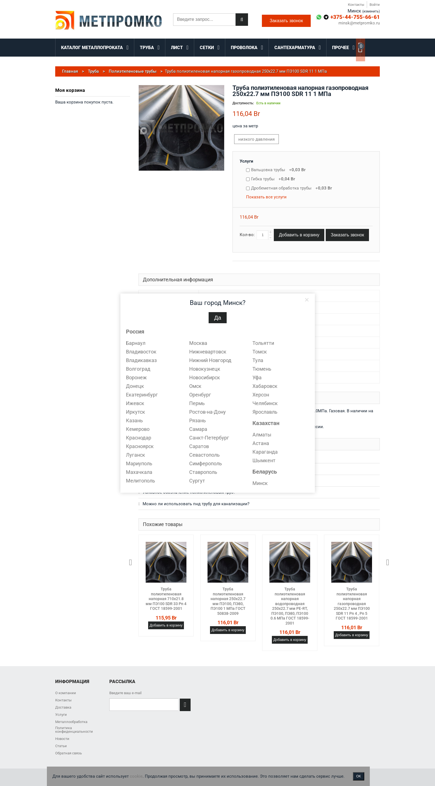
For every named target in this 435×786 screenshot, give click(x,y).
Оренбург (200, 395)
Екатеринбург (142, 395)
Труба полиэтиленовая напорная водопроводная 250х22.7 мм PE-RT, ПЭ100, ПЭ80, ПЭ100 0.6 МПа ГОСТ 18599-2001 (289, 606)
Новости (62, 738)
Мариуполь (139, 463)
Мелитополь (140, 481)
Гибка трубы (273, 178)
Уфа (257, 377)
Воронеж (136, 377)
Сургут (197, 481)
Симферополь (205, 463)
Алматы (261, 435)
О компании (65, 693)
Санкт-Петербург (209, 438)
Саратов (199, 446)
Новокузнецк (204, 369)
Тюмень (261, 369)
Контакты (356, 4)
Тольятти (263, 343)
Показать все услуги (266, 196)
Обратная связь (68, 753)
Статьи (61, 746)
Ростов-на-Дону (207, 412)
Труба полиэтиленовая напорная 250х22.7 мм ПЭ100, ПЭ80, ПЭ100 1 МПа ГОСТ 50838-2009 (228, 601)
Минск (260, 483)
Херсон (260, 395)
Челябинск (265, 403)
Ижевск (135, 403)
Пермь (197, 403)
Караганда (265, 452)
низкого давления (256, 139)
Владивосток (141, 352)
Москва (198, 343)
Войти (375, 4)
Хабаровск (264, 386)
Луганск (135, 455)
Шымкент (263, 460)
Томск (259, 352)
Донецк (135, 386)
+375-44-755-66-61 (355, 17)
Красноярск (140, 446)
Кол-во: (247, 234)
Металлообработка (71, 722)
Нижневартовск (207, 352)
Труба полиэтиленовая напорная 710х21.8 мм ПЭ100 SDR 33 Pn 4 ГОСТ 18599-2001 (166, 599)
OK (358, 776)
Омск (195, 386)
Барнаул (135, 343)
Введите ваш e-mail (125, 693)
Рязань (197, 420)
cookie (136, 776)
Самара (198, 429)
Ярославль (264, 412)
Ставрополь (203, 472)
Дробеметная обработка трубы (291, 188)
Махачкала (139, 472)
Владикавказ (141, 360)
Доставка (63, 707)
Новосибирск (204, 377)
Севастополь (204, 455)
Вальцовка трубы (278, 169)
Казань (134, 420)
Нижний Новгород (210, 360)
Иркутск (135, 412)
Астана (260, 443)
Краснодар (138, 438)
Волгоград (138, 369)
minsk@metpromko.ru (359, 23)
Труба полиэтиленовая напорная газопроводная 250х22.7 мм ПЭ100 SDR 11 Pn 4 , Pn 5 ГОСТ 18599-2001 (352, 603)
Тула (257, 360)
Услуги (246, 161)
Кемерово (138, 429)
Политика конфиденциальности (74, 729)
